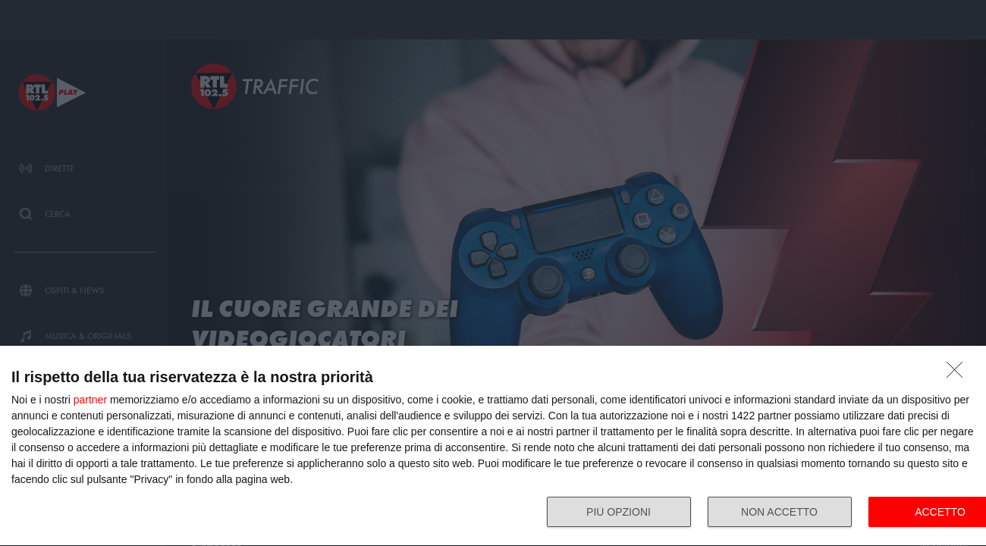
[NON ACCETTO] (959, 374)
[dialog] (493, 446)
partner (90, 399)
